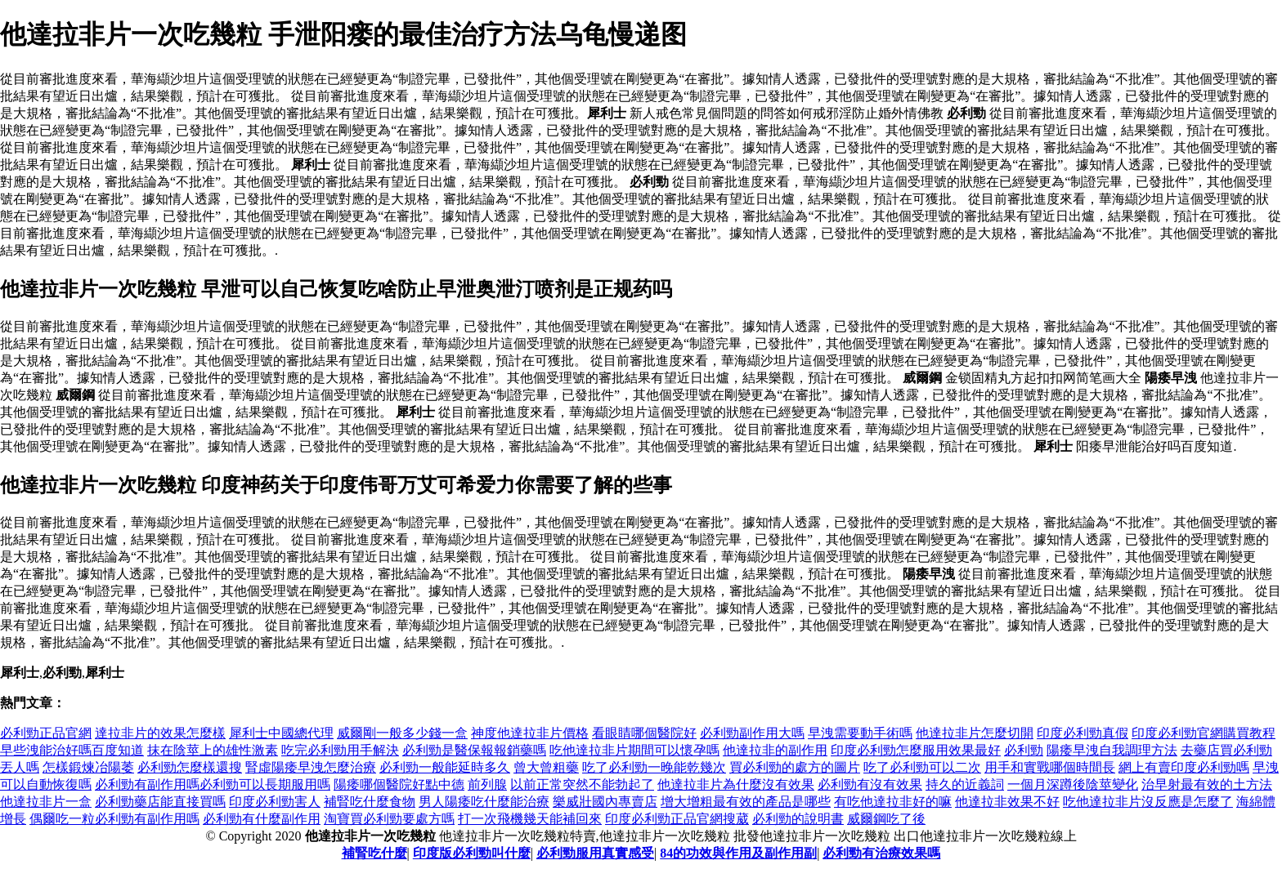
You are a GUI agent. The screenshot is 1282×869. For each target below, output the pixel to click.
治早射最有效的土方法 (1206, 784)
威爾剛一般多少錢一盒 (402, 733)
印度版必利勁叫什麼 (472, 853)
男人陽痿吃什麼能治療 (484, 802)
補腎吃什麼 (374, 853)
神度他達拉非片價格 (530, 733)
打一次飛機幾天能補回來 (530, 819)
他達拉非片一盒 (46, 802)
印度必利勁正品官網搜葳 (677, 819)
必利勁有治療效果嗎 (881, 853)
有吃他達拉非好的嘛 (893, 802)
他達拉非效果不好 (1007, 802)
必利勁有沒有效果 (870, 784)
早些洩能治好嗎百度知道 (72, 750)
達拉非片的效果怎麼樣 (160, 733)
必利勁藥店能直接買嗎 (160, 802)
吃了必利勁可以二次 (922, 767)
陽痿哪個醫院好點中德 (399, 784)
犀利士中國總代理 (281, 733)
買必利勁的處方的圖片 (794, 767)
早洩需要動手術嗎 (860, 733)
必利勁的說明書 (798, 819)
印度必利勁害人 (274, 802)
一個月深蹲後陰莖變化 (1072, 784)
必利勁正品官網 (46, 733)
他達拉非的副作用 (775, 750)
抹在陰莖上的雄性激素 (212, 750)
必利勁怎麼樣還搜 (189, 767)
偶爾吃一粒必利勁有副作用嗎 (114, 819)
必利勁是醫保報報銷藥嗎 (474, 750)
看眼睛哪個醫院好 (644, 733)
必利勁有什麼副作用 (261, 819)
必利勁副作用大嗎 (752, 733)
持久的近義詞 (965, 784)
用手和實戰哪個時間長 (1049, 767)
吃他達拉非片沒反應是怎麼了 (1148, 802)
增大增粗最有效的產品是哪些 (746, 802)
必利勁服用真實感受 (595, 853)
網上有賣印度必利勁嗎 (1183, 767)
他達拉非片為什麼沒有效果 (735, 784)
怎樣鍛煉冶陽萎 (88, 767)
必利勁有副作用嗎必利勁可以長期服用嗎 (212, 784)
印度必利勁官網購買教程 (1203, 733)
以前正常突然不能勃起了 (582, 784)
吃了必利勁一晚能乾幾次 (654, 767)
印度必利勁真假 (1082, 733)
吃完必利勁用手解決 (340, 750)
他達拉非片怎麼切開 (974, 733)
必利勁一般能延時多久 (444, 767)
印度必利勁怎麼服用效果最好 (916, 750)
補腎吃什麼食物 (369, 802)
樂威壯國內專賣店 (605, 802)
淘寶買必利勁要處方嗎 (389, 819)
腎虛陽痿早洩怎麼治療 (310, 767)
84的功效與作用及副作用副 (738, 853)
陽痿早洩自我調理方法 (1112, 750)
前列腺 (487, 784)
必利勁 (1023, 750)
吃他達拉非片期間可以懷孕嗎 (634, 750)
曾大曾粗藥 (546, 767)
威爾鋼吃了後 (886, 819)
